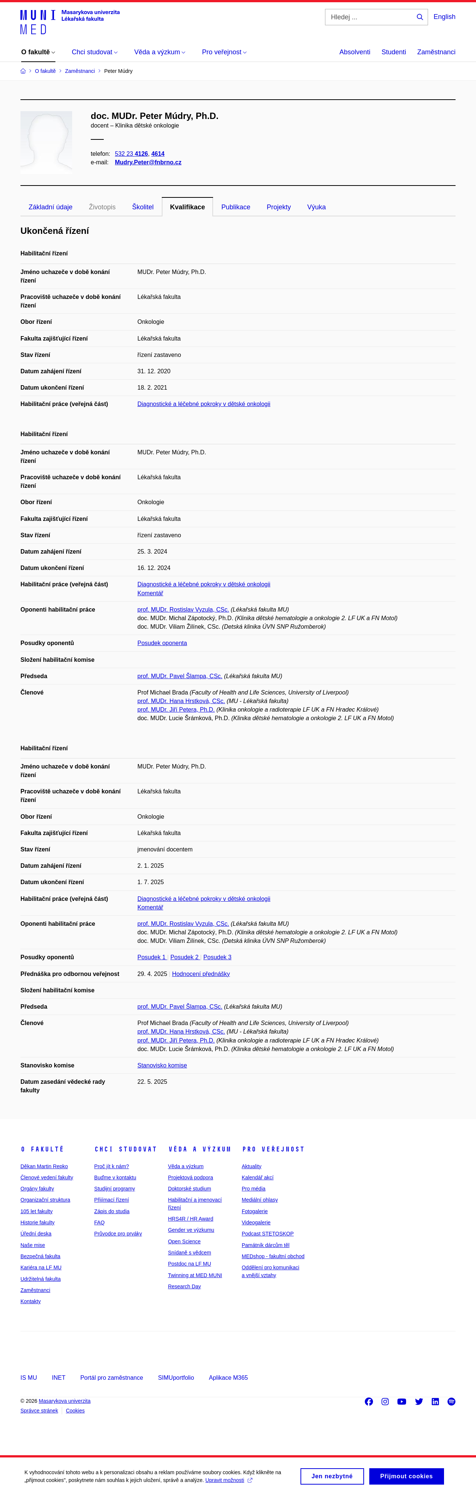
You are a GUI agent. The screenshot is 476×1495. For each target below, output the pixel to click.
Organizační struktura (45, 1200)
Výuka (316, 207)
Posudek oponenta (162, 643)
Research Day (184, 1286)
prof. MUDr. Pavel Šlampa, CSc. (180, 676)
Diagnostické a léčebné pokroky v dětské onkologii (204, 404)
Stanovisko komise (162, 1065)
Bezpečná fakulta (40, 1256)
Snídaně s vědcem (189, 1253)
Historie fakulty (37, 1222)
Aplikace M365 (228, 1378)
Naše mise (32, 1245)
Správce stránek (39, 1411)
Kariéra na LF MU (40, 1267)
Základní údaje (51, 207)
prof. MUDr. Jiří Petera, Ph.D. (176, 709)
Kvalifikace (187, 207)
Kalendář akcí (258, 1177)
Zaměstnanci (436, 52)
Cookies (75, 1411)
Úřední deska (35, 1234)
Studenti (394, 52)
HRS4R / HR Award (190, 1219)
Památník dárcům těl (265, 1245)
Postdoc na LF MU (189, 1264)
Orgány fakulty (37, 1189)
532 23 (131, 154)
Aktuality (251, 1166)
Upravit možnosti (230, 1483)
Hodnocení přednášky (201, 974)
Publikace (235, 207)
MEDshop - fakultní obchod (273, 1256)
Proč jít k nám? (111, 1166)
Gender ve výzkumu (191, 1230)
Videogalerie (256, 1222)
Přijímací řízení (111, 1200)
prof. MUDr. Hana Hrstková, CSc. (181, 701)
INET (58, 1378)
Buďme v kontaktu (115, 1177)
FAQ (99, 1222)
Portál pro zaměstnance (111, 1378)
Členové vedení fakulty (46, 1177)
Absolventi (355, 52)
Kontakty (30, 1301)
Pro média (254, 1189)
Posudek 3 (217, 957)
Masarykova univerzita (64, 1401)
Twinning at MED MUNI (195, 1275)
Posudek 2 (185, 957)
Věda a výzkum (199, 1149)
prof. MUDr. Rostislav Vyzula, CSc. (183, 609)
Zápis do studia (111, 1211)
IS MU (28, 1378)
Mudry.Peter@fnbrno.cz (148, 162)
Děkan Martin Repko (44, 1166)
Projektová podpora (190, 1177)
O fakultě (42, 1149)
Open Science (184, 1241)
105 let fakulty (36, 1211)
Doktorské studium (189, 1189)
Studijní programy (114, 1189)
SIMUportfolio (176, 1378)
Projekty (279, 207)
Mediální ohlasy (260, 1200)
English (445, 16)
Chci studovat (125, 1149)
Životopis (102, 207)
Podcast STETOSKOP (268, 1234)
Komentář (150, 593)
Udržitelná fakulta (40, 1279)
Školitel (143, 207)
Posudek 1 (152, 957)
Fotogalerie (255, 1211)
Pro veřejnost (273, 1149)
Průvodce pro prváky (118, 1234)
